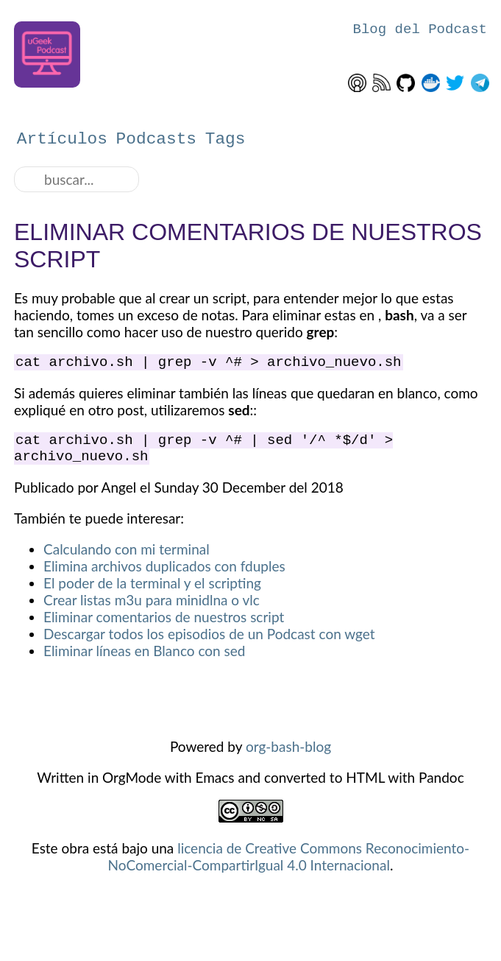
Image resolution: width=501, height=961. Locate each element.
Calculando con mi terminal (126, 557)
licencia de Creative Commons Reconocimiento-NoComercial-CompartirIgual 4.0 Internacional (289, 865)
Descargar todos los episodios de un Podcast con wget (209, 642)
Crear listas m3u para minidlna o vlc (151, 608)
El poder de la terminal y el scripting (152, 591)
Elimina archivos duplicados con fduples (164, 574)
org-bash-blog (288, 755)
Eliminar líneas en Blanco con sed (144, 659)
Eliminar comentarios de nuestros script (163, 625)
